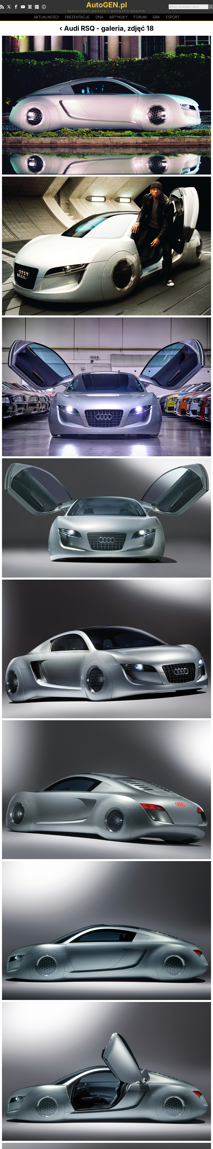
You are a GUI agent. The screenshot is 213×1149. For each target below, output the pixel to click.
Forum (140, 17)
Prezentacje (77, 17)
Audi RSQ (79, 28)
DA (99, 17)
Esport (172, 17)
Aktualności (46, 17)
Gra (156, 17)
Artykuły (118, 17)
